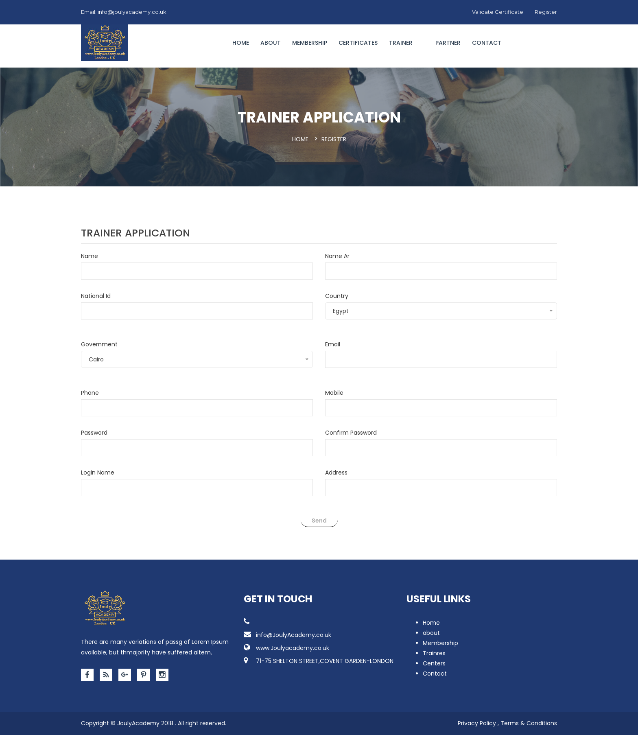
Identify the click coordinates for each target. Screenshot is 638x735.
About (270, 43)
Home (240, 43)
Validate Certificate (497, 12)
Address (336, 472)
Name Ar (337, 256)
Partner (448, 43)
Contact (486, 43)
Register (546, 12)
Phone (90, 393)
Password (94, 433)
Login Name (97, 472)
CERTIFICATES (358, 43)
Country (336, 296)
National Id (96, 296)
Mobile (334, 393)
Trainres (434, 653)
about (431, 633)
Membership (309, 43)
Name (89, 256)
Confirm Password (351, 433)
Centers (434, 663)
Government (99, 344)
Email (332, 344)
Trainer (401, 43)
